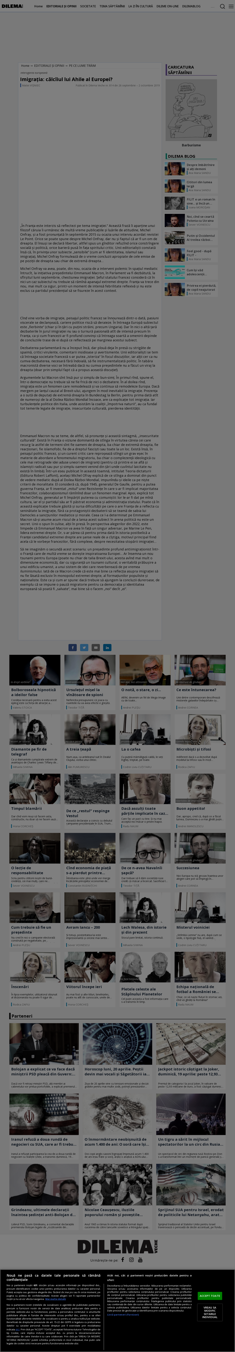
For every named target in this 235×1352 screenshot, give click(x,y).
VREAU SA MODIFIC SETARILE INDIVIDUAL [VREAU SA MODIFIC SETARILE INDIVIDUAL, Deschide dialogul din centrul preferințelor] (210, 1312)
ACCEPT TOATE (210, 1296)
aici (17, 1329)
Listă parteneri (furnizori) (123, 1314)
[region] (117, 1310)
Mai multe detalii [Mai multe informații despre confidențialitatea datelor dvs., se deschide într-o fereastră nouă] (55, 1299)
